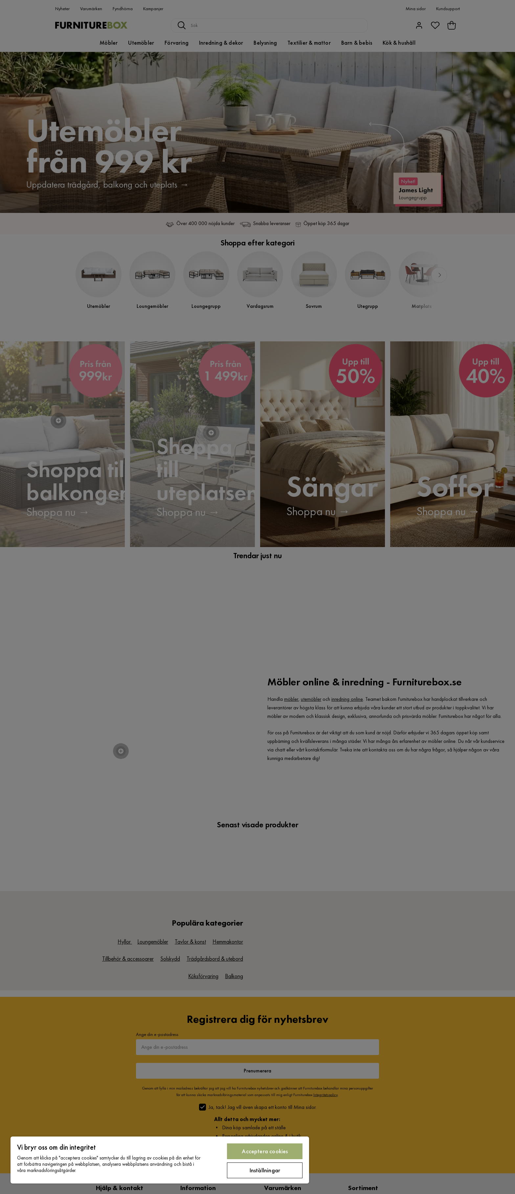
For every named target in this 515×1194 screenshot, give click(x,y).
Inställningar (265, 1170)
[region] (160, 1160)
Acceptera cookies (265, 1151)
